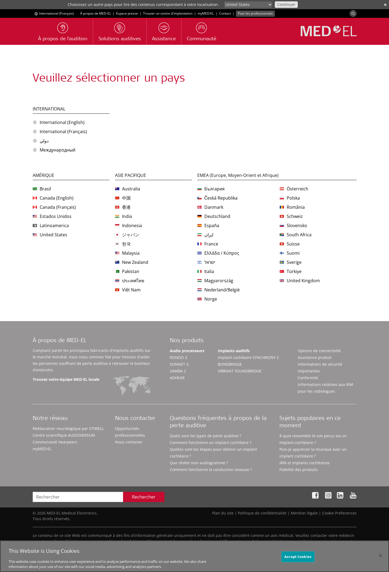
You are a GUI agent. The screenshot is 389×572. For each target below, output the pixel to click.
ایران (205, 235)
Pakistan (127, 271)
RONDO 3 (178, 357)
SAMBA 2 (178, 371)
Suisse (290, 244)
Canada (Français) (54, 207)
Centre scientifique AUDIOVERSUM (64, 435)
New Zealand (131, 262)
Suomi (290, 253)
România (292, 207)
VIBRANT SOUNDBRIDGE (240, 371)
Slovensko (293, 225)
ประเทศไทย (129, 281)
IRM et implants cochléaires (304, 462)
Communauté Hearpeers (55, 442)
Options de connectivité (319, 350)
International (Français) (60, 131)
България (211, 189)
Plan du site (223, 513)
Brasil (42, 189)
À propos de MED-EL (95, 13)
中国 (123, 198)
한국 (123, 244)
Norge (207, 299)
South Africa (296, 235)
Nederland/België (218, 290)
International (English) (58, 122)
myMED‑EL (206, 13)
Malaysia (127, 253)
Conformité (308, 377)
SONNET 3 (179, 364)
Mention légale (304, 513)
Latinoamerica (51, 225)
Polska (290, 198)
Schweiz (291, 216)
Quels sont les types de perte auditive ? (205, 435)
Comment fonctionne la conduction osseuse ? (211, 469)
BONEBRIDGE (230, 364)
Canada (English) (53, 198)
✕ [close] (385, 4)
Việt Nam (128, 290)
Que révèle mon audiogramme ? (199, 462)
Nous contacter (129, 442)
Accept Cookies (297, 563)
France (207, 244)
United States (50, 235)
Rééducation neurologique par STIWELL (68, 428)
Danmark (210, 207)
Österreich (294, 189)
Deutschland (213, 216)
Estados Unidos (52, 216)
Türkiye (291, 271)
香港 (123, 207)
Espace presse (127, 13)
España (208, 225)
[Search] (353, 13)
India (123, 216)
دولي (41, 141)
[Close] (380, 562)
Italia (205, 271)
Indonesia (128, 225)
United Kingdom (300, 281)
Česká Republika (217, 198)
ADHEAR (177, 377)
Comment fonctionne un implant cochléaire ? (210, 442)
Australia (127, 189)
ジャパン (127, 235)
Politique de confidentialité (262, 513)
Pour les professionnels (255, 13)
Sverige (291, 262)
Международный (54, 150)
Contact (225, 13)
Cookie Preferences (339, 513)
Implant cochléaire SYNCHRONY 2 (248, 357)
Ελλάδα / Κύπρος (218, 253)
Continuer (286, 4)
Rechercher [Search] (143, 497)
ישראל (206, 262)
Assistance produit (315, 357)
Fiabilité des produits (298, 469)
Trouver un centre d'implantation (167, 13)
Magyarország (215, 281)
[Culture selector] (248, 4)
